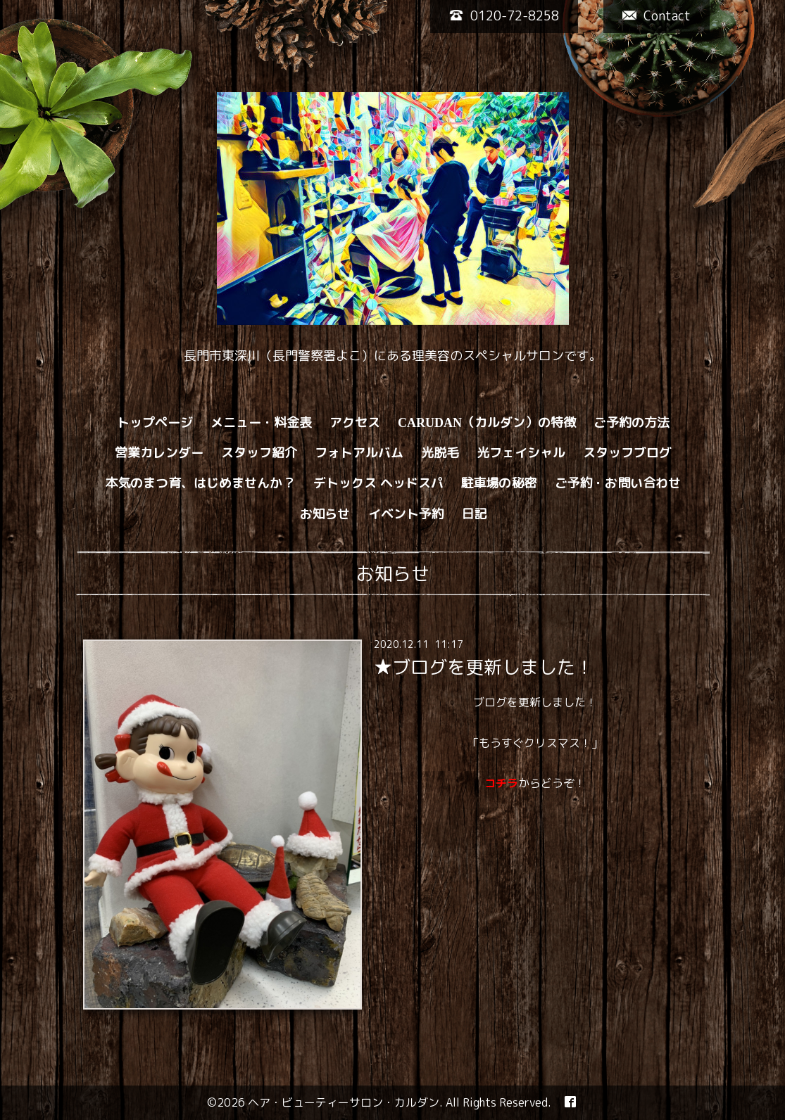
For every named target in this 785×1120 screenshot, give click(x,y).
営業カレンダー (159, 453)
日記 (474, 514)
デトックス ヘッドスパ (378, 483)
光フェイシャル (521, 453)
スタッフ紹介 (259, 453)
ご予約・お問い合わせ (618, 483)
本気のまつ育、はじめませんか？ (201, 483)
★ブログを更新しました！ (484, 667)
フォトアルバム (359, 453)
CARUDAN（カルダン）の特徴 (487, 422)
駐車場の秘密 (499, 483)
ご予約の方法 (632, 422)
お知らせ (325, 514)
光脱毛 (440, 453)
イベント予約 (406, 514)
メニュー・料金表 (261, 422)
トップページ (155, 422)
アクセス (354, 422)
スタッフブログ (627, 453)
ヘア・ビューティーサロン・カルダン (343, 1102)
